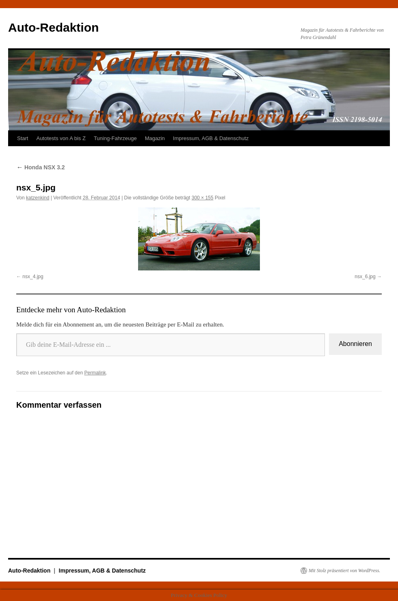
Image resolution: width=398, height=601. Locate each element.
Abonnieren (355, 343)
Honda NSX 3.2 (40, 167)
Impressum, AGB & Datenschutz (211, 138)
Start (22, 138)
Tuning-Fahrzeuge (115, 138)
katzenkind (37, 198)
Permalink (95, 373)
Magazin (155, 138)
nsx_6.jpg (365, 276)
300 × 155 (203, 198)
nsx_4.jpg (32, 276)
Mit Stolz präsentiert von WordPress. (344, 570)
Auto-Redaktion (53, 27)
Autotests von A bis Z (60, 138)
